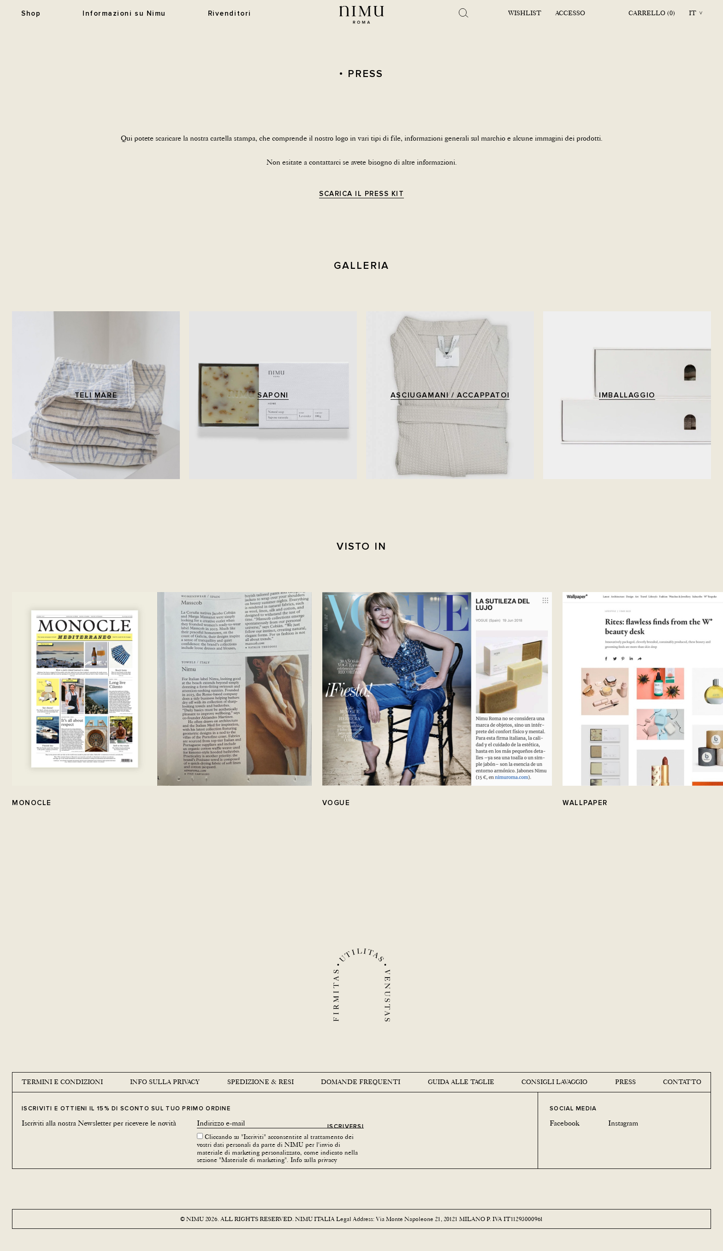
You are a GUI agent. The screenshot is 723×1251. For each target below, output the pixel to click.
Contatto (682, 1081)
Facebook (565, 1123)
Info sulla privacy (165, 1081)
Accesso (570, 13)
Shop (31, 13)
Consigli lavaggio (554, 1081)
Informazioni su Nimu (123, 13)
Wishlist (524, 13)
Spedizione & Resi (260, 1081)
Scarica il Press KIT (361, 194)
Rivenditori (227, 13)
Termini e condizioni (62, 1081)
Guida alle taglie (461, 1081)
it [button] (692, 13)
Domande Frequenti (360, 1081)
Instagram (623, 1123)
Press (625, 1081)
